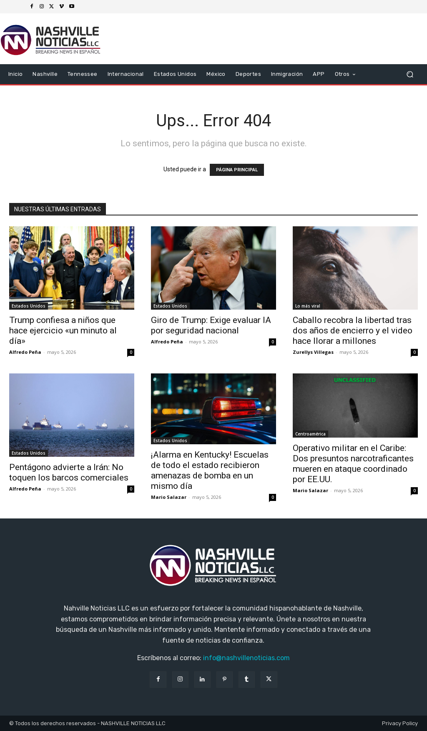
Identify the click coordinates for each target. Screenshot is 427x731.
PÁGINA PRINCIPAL (237, 170)
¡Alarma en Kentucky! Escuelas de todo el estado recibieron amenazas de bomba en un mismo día (210, 470)
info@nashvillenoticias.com (246, 658)
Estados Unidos (28, 306)
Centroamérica (310, 434)
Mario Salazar (168, 497)
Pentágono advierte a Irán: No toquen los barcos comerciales (68, 472)
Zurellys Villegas (313, 352)
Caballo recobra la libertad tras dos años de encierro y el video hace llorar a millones (352, 330)
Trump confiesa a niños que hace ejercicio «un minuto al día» (63, 330)
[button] (409, 74)
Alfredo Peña (25, 352)
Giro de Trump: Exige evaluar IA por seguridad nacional (211, 325)
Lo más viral (307, 306)
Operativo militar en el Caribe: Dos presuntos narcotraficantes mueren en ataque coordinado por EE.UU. (353, 463)
